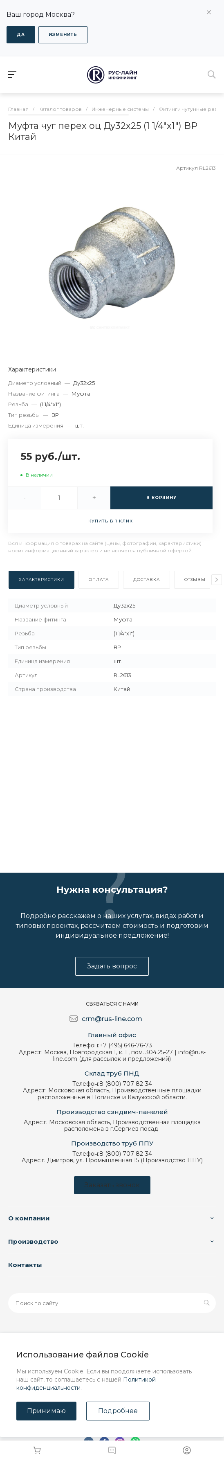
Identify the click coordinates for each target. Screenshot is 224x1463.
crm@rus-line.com (112, 1019)
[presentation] (216, 579)
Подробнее (118, 1411)
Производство (33, 1241)
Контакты (25, 1265)
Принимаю (46, 1411)
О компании (29, 1218)
